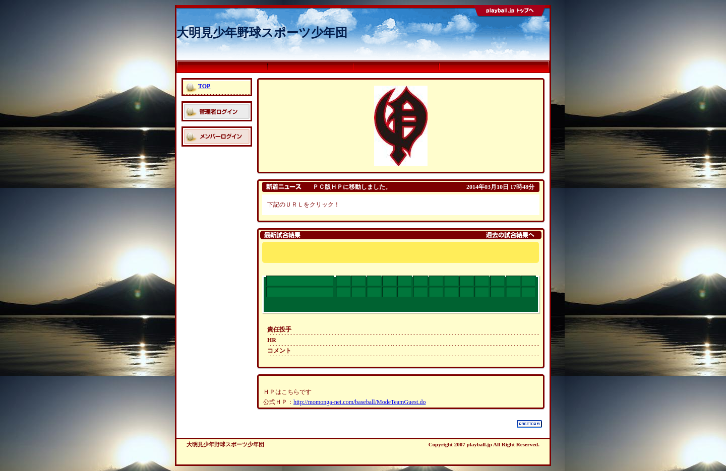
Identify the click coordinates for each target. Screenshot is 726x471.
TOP (204, 86)
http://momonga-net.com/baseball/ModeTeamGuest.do (359, 402)
